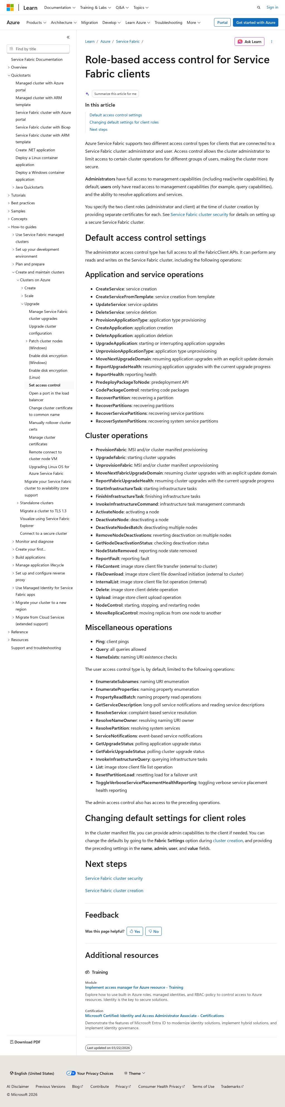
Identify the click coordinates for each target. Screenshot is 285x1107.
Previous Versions (50, 1086)
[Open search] (258, 7)
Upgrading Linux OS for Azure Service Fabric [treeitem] (49, 470)
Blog (76, 1086)
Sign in (272, 7)
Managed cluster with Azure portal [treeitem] (39, 86)
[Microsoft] (10, 7)
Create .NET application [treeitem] (35, 149)
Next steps (98, 129)
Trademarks (230, 1086)
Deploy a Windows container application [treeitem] (40, 176)
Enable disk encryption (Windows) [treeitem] (48, 359)
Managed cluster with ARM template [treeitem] (39, 101)
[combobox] (38, 48)
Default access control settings (116, 114)
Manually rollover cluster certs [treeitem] (50, 426)
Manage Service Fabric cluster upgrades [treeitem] (48, 315)
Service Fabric (128, 41)
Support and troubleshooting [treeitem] (36, 647)
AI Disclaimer (18, 1086)
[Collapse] (68, 37)
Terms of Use (203, 1086)
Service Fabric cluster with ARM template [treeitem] (43, 138)
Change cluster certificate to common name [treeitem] (50, 411)
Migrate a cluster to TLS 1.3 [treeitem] (43, 510)
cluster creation (228, 840)
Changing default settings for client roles (124, 122)
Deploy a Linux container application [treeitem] (37, 161)
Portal (222, 22)
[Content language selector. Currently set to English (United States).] (32, 1073)
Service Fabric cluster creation (114, 890)
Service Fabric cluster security (199, 214)
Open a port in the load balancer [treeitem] (49, 396)
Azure (105, 41)
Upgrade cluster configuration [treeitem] (42, 329)
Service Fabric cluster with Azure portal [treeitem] (43, 116)
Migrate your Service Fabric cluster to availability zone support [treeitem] (48, 488)
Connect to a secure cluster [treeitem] (43, 533)
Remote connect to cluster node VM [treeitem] (45, 455)
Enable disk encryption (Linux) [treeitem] (48, 374)
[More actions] (271, 41)
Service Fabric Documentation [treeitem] (37, 59)
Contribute (99, 1086)
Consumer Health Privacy (159, 1086)
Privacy (122, 1086)
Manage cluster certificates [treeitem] (42, 441)
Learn (90, 41)
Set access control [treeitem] (44, 385)
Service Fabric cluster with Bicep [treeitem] (43, 127)
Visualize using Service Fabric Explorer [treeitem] (45, 522)
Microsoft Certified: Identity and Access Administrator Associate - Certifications (154, 1015)
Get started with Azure (255, 22)
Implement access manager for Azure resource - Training (134, 987)
